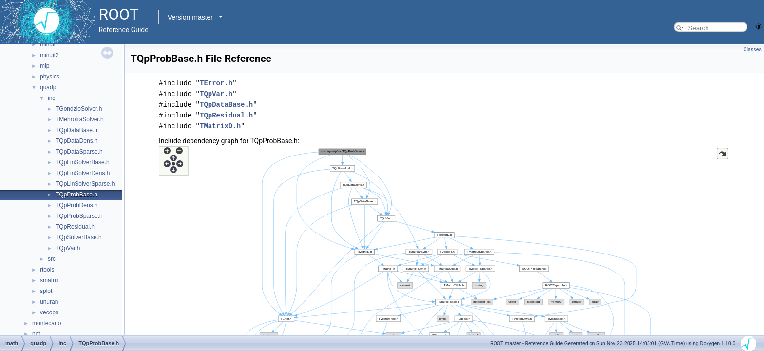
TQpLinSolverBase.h (83, 162)
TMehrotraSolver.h (80, 119)
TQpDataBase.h (76, 130)
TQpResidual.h (75, 226)
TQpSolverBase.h (79, 237)
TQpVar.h (68, 248)
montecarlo (46, 323)
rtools (47, 269)
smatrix (49, 280)
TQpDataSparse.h (79, 151)
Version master (190, 17)
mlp (44, 65)
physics (49, 76)
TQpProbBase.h (76, 194)
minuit (48, 44)
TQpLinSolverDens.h (83, 173)
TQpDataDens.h (77, 140)
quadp (48, 87)
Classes (753, 49)
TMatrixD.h (220, 126)
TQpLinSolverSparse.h (85, 183)
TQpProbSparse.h (79, 216)
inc (51, 98)
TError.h (216, 83)
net (36, 334)
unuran (49, 301)
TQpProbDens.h (77, 205)
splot (46, 291)
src (52, 258)
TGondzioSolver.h (79, 108)
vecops (49, 312)
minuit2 (49, 55)
